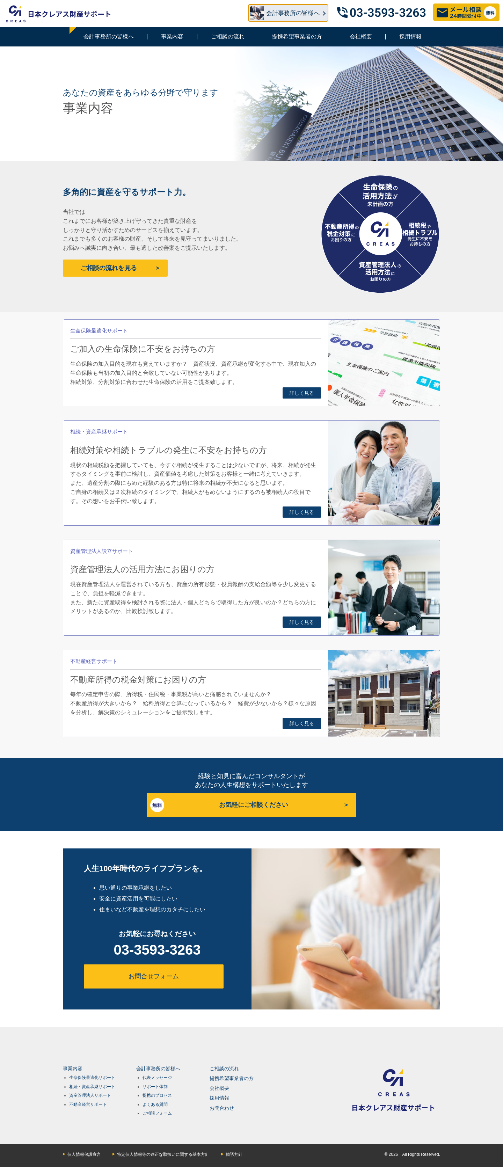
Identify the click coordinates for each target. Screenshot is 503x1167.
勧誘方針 (234, 1154)
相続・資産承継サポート (92, 1086)
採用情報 (410, 36)
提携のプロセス (157, 1095)
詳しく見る (302, 393)
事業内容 (172, 36)
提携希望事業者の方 (297, 36)
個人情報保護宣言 (84, 1154)
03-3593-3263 (157, 949)
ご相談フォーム (157, 1113)
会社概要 (361, 36)
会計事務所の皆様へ (108, 36)
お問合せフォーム (154, 976)
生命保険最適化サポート (92, 1077)
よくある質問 (155, 1104)
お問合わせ (222, 1108)
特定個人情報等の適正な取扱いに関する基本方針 (163, 1154)
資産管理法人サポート (90, 1095)
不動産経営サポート (88, 1104)
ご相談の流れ (228, 36)
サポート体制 (155, 1086)
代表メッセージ (157, 1077)
